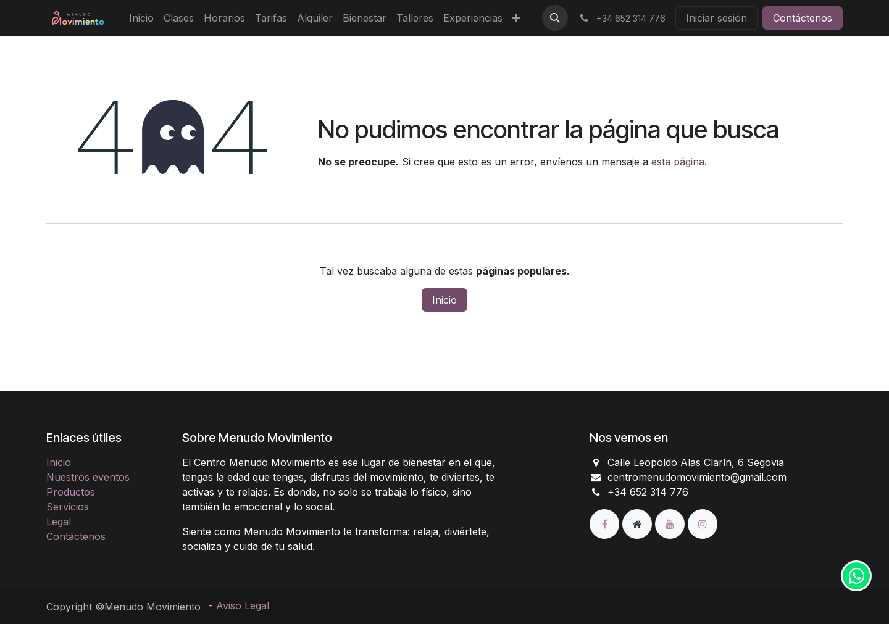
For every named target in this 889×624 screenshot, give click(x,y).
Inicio (444, 300)
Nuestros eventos (88, 477)
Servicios (67, 507)
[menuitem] (141, 18)
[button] (555, 18)
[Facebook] (606, 523)
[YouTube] (671, 523)
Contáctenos (802, 18)
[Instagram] (702, 523)
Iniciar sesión (716, 18)
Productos (70, 492)
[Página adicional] (638, 523)
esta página (677, 162)
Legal (58, 521)
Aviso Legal (242, 605)
